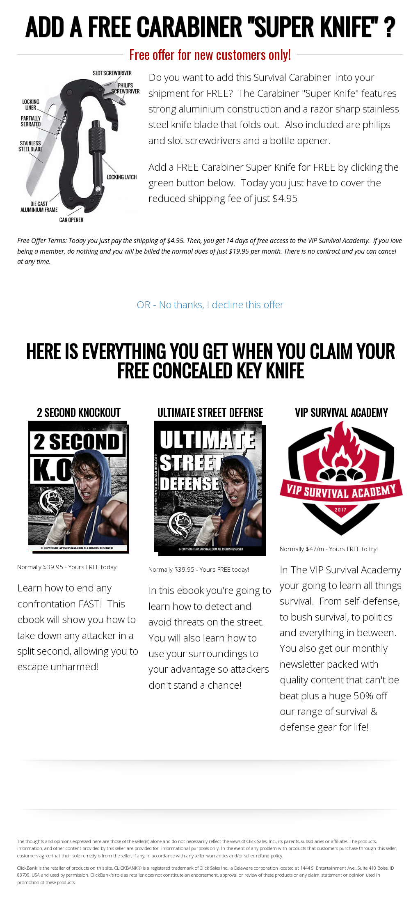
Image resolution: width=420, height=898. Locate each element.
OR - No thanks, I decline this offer (210, 304)
